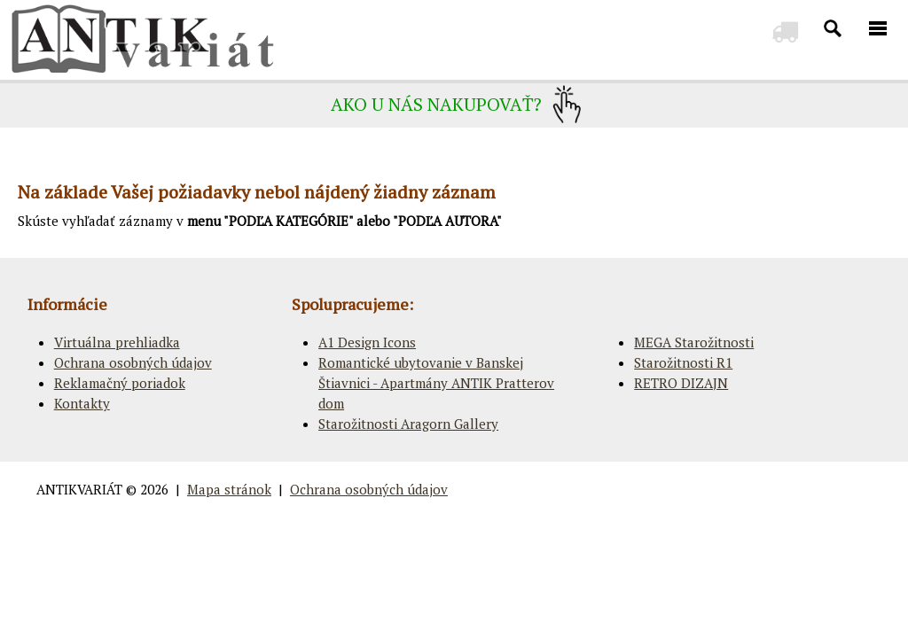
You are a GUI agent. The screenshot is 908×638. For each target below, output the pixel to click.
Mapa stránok (229, 489)
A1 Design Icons (367, 342)
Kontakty (82, 403)
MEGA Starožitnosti (694, 342)
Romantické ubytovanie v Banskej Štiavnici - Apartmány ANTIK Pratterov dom (436, 383)
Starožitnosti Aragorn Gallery (408, 423)
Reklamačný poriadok (119, 383)
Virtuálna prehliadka (117, 342)
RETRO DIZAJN (681, 383)
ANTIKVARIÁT (79, 489)
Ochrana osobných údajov (133, 362)
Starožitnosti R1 (683, 362)
